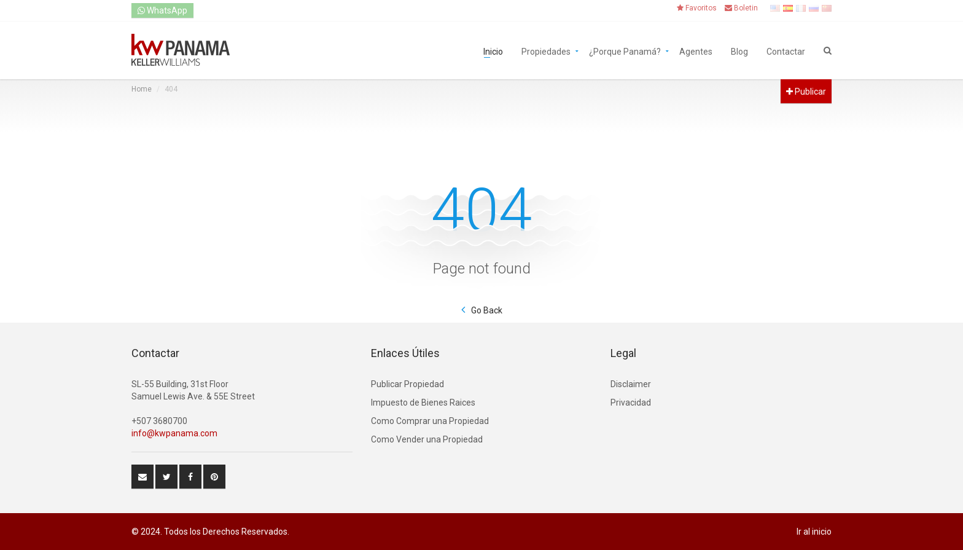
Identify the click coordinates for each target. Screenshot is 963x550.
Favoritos (697, 8)
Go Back (486, 310)
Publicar (806, 91)
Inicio (493, 51)
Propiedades (546, 51)
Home (141, 89)
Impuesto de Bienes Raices (423, 402)
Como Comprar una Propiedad (430, 421)
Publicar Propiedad (407, 384)
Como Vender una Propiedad (427, 439)
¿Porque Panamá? (625, 51)
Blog (739, 51)
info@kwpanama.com (174, 433)
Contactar (785, 51)
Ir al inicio (814, 531)
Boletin (741, 8)
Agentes (695, 51)
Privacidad (630, 402)
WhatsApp (162, 10)
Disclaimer (630, 384)
